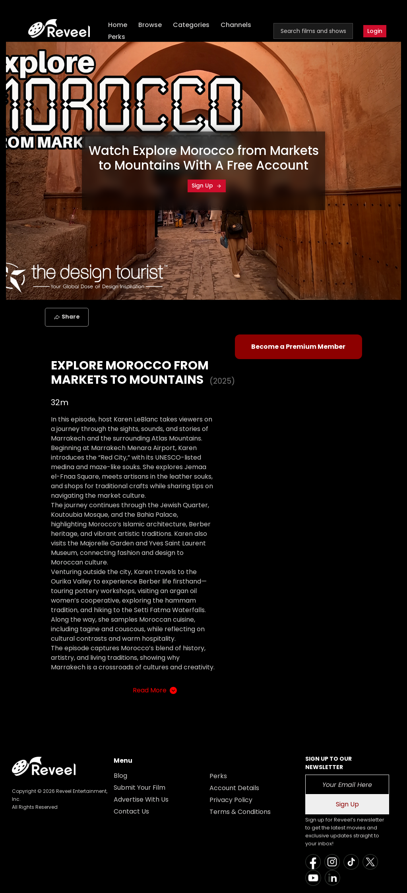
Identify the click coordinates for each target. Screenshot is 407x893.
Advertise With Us (141, 799)
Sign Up (207, 185)
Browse (150, 24)
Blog (120, 775)
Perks (116, 36)
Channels (236, 24)
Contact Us (131, 811)
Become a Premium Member (298, 346)
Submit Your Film (139, 787)
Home (117, 24)
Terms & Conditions (240, 811)
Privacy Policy (230, 799)
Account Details (234, 787)
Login (374, 31)
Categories (191, 24)
